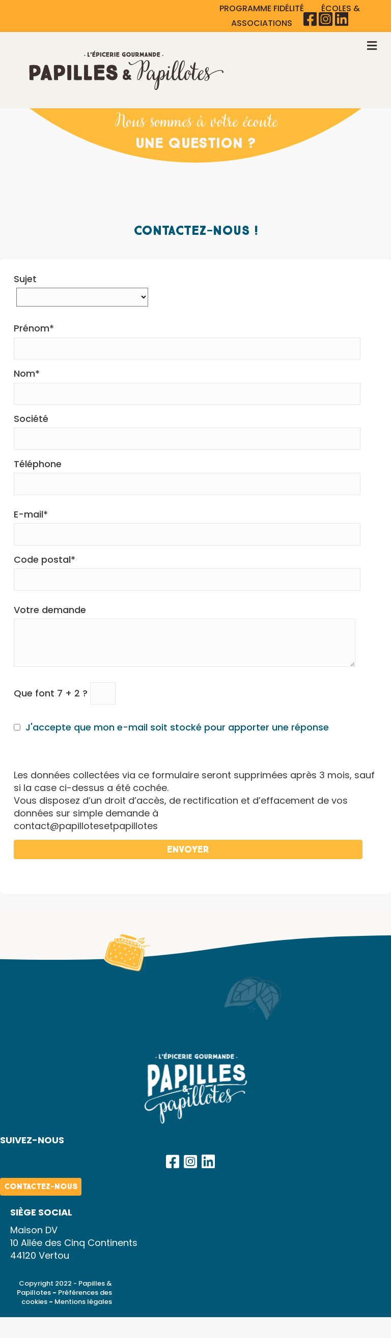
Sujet (82, 287)
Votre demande (184, 635)
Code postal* (187, 572)
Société (187, 431)
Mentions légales (83, 1301)
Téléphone (187, 476)
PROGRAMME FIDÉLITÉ (262, 8)
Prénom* (187, 340)
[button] (172, 1161)
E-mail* (187, 526)
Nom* (187, 386)
